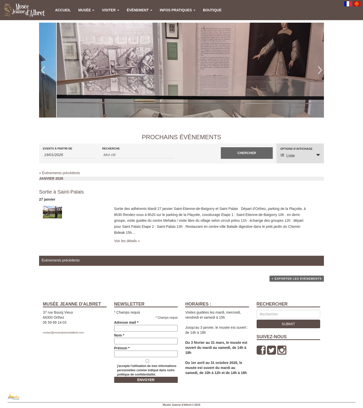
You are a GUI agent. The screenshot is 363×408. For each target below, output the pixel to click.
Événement (139, 10)
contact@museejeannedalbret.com (63, 332)
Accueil (63, 10)
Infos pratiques (177, 10)
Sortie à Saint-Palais (61, 192)
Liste (287, 155)
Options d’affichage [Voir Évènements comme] (296, 148)
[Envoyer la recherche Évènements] (247, 153)
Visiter (110, 10)
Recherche (111, 148)
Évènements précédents (59, 173)
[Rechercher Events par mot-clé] (138, 154)
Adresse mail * (146, 325)
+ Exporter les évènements (297, 278)
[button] (42, 70)
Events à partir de (57, 148)
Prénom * (146, 351)
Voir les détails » (127, 241)
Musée (86, 10)
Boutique (212, 10)
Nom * (146, 338)
